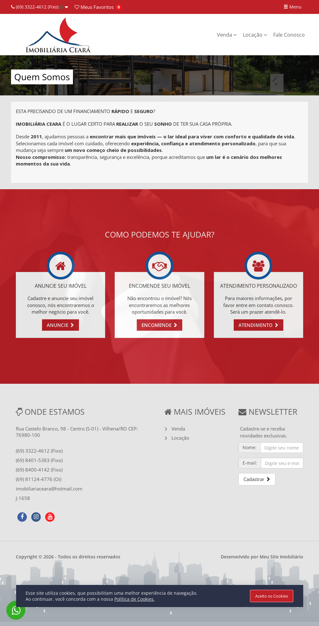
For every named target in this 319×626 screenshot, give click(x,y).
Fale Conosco (289, 34)
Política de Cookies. (134, 599)
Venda (227, 34)
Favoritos (94, 7)
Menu (293, 7)
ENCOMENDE (159, 325)
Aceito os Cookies (271, 596)
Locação (255, 34)
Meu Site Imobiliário (281, 557)
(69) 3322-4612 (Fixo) (39, 7)
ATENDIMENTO (258, 325)
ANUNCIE (60, 325)
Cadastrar (257, 479)
